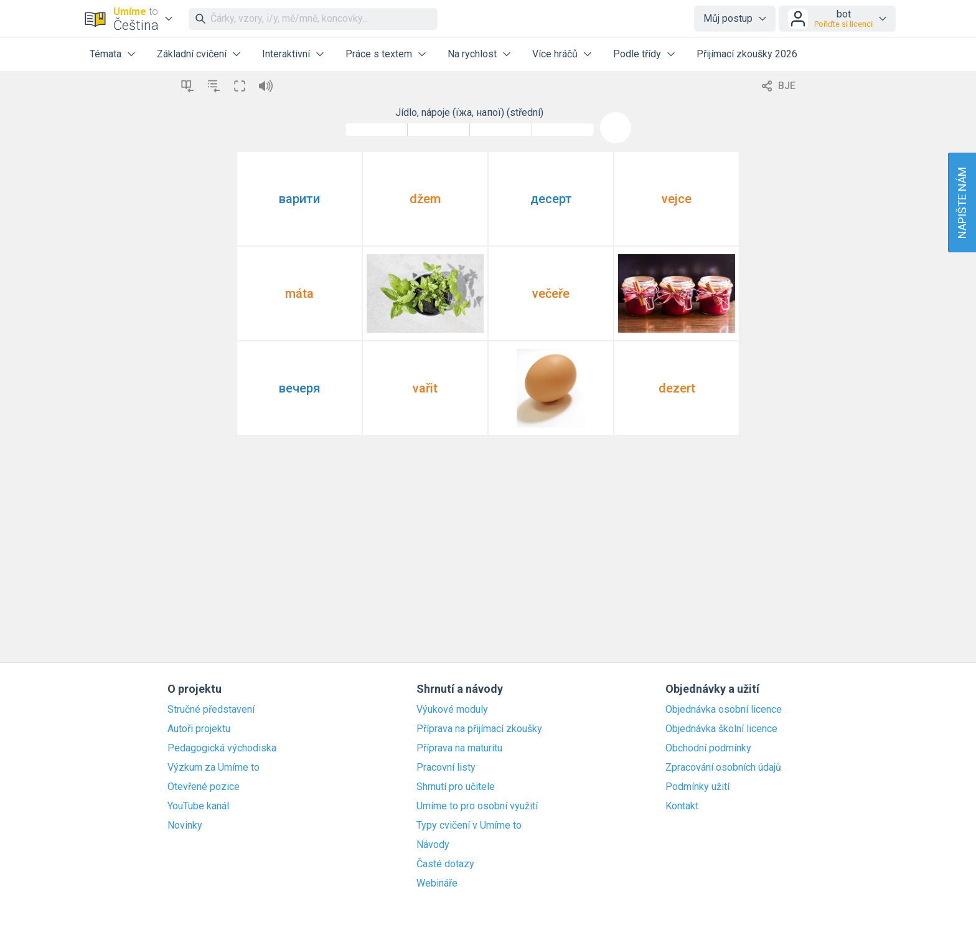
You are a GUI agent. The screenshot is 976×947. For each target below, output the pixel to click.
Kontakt (681, 806)
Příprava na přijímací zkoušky (479, 729)
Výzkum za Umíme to (213, 767)
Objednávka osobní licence (723, 709)
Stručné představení (211, 709)
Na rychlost (472, 54)
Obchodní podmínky (708, 748)
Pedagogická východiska (221, 748)
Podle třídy (637, 54)
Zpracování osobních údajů (723, 767)
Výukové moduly (452, 709)
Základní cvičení (192, 54)
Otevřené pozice (203, 786)
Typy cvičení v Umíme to (469, 825)
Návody (432, 844)
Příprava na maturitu (459, 748)
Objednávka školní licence (721, 729)
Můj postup (728, 18)
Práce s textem (378, 54)
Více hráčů (555, 54)
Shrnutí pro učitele (455, 786)
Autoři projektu (198, 729)
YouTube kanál (198, 806)
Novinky (184, 825)
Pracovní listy (446, 767)
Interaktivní (286, 54)
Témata (105, 54)
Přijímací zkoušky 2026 (747, 54)
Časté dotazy (445, 864)
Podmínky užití (697, 786)
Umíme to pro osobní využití (477, 806)
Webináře (437, 883)
